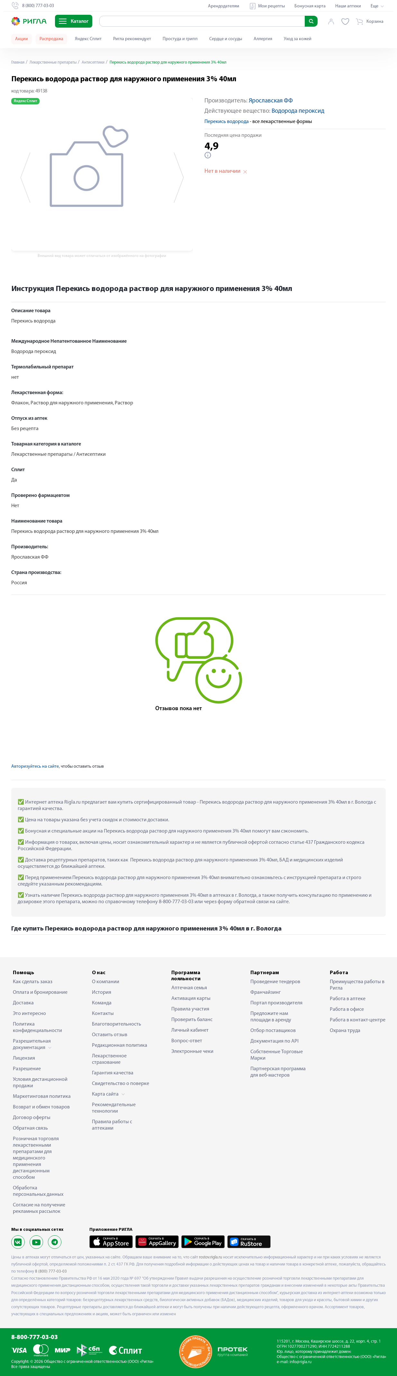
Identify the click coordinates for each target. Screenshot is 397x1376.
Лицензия (24, 1058)
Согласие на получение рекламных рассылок (39, 1208)
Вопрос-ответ (186, 1041)
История (101, 992)
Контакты (103, 1013)
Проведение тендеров (275, 981)
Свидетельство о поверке (120, 1083)
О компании (105, 981)
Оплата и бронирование (40, 992)
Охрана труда (345, 1030)
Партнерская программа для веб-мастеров (278, 1072)
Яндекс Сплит (88, 39)
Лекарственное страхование (109, 1059)
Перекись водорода (226, 121)
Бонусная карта (310, 6)
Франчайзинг (265, 992)
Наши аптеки (348, 6)
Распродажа (51, 39)
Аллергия (263, 39)
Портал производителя (276, 1003)
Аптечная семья (189, 988)
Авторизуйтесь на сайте (35, 766)
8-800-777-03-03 (34, 1338)
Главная (19, 62)
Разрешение (27, 1069)
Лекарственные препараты (58, 62)
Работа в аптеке (347, 998)
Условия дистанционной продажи (40, 1083)
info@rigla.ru (300, 1362)
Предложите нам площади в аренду (270, 1017)
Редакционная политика (119, 1045)
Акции (21, 39)
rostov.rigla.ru (210, 1257)
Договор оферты (31, 1117)
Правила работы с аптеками (112, 1125)
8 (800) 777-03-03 (51, 1271)
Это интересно (29, 1013)
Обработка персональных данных (38, 1191)
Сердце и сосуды (225, 39)
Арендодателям (223, 6)
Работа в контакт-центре (357, 1020)
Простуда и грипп (180, 39)
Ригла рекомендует (132, 39)
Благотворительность (116, 1024)
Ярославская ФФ (271, 101)
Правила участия (190, 1009)
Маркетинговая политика (42, 1096)
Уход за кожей (297, 39)
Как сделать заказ (32, 981)
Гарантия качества (112, 1073)
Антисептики (102, 62)
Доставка (23, 1003)
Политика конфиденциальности (37, 1027)
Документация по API (274, 1041)
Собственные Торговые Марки (276, 1055)
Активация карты (191, 998)
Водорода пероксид (298, 111)
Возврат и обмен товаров (41, 1107)
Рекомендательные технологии (114, 1108)
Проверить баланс (191, 1019)
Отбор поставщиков (273, 1030)
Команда (102, 1003)
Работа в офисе (347, 1009)
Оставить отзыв (109, 1034)
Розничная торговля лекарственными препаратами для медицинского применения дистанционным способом (36, 1158)
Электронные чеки (192, 1051)
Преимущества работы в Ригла (357, 985)
